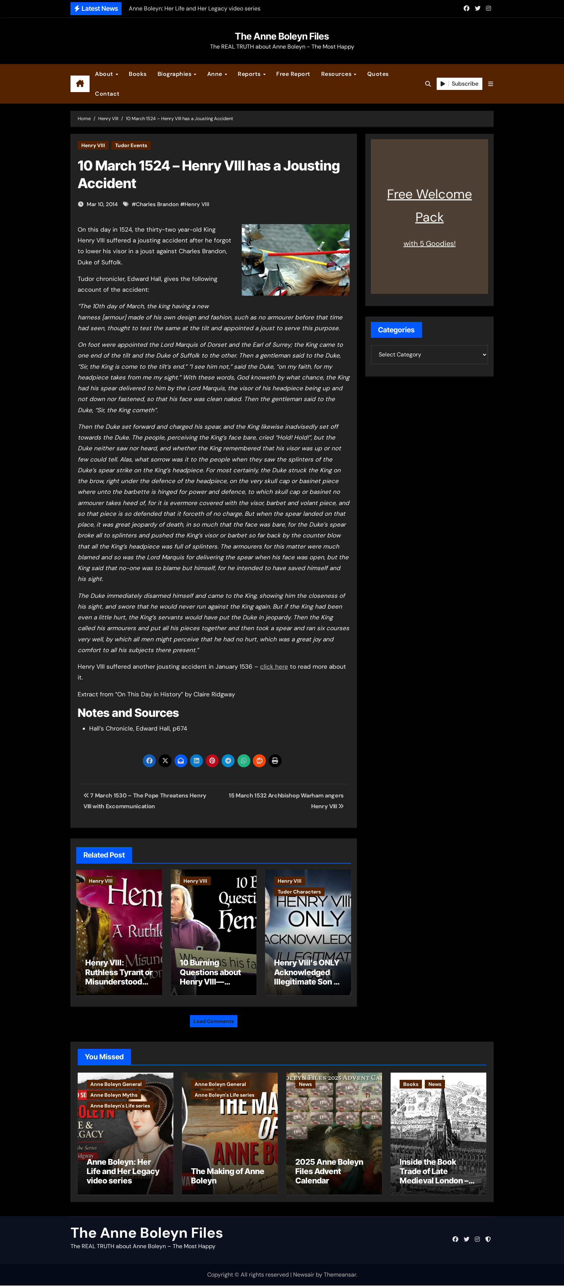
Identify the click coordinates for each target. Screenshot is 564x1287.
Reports (250, 74)
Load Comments (214, 1018)
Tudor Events (131, 145)
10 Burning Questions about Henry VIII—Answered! (210, 977)
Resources (337, 74)
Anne (215, 74)
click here (274, 666)
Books (138, 74)
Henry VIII (93, 145)
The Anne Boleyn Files (282, 36)
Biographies (175, 74)
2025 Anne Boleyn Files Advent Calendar (329, 1173)
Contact (107, 93)
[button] (491, 84)
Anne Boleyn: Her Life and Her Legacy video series (123, 1173)
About (105, 74)
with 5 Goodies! (430, 243)
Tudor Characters (299, 891)
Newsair (303, 1276)
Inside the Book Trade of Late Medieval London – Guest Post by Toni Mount (434, 1182)
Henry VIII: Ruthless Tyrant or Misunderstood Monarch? (119, 977)
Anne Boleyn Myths (113, 1092)
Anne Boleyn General (116, 1081)
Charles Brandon (157, 204)
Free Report (293, 74)
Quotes (378, 74)
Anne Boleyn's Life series (120, 1103)
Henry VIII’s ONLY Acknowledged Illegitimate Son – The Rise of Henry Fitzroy (307, 981)
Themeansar (340, 1276)
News (305, 1081)
